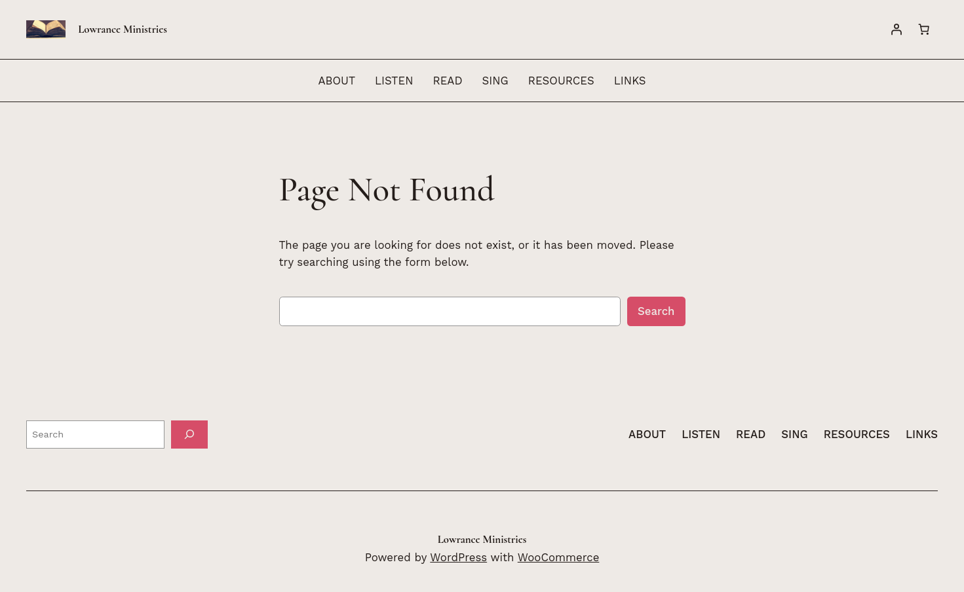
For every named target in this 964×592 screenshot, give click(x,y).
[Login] (896, 29)
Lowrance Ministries (122, 29)
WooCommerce (559, 557)
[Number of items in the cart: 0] (924, 29)
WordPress (458, 557)
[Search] (189, 434)
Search (656, 311)
